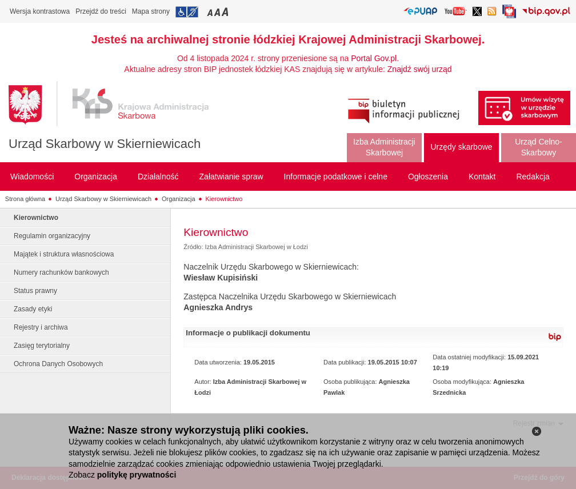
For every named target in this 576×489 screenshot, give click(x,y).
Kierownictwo (224, 198)
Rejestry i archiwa (41, 327)
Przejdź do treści (100, 11)
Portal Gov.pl (374, 58)
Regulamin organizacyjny (52, 236)
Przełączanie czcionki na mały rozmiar (211, 11)
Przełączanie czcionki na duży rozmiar (226, 11)
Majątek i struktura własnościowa (64, 254)
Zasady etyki (33, 309)
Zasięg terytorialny (42, 346)
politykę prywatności (136, 474)
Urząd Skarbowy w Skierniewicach (105, 143)
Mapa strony (151, 11)
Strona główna (25, 198)
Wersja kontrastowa (40, 11)
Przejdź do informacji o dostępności (186, 12)
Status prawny (35, 291)
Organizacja (178, 198)
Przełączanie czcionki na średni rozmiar (218, 11)
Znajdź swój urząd (419, 69)
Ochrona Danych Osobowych (58, 364)
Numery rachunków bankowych (61, 272)
